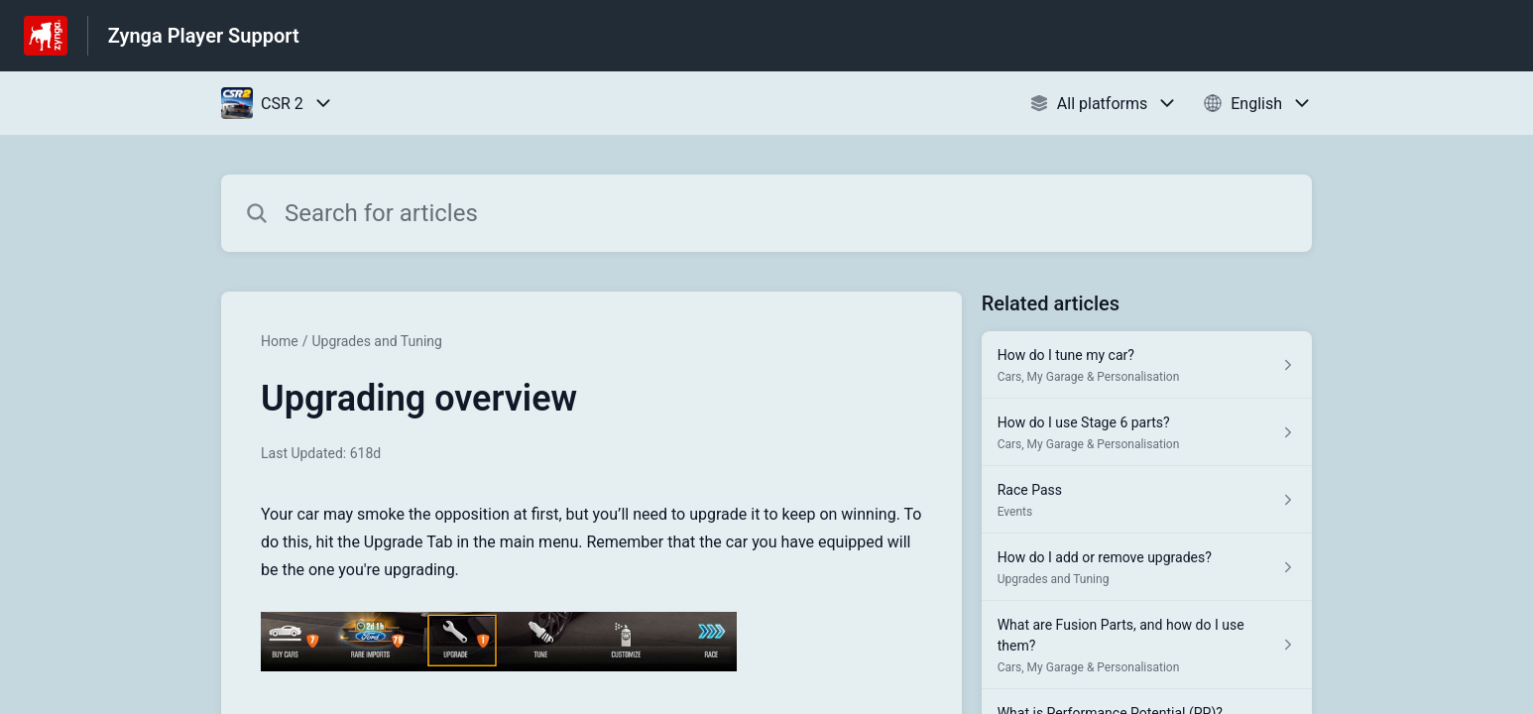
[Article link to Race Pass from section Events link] (1147, 500)
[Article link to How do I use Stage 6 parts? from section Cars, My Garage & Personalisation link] (1147, 432)
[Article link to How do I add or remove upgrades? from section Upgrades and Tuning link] (1147, 567)
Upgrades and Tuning (376, 341)
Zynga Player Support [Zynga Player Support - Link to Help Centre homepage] (203, 36)
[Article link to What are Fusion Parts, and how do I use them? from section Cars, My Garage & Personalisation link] (1147, 645)
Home (279, 341)
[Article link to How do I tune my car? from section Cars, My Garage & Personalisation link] (1147, 365)
